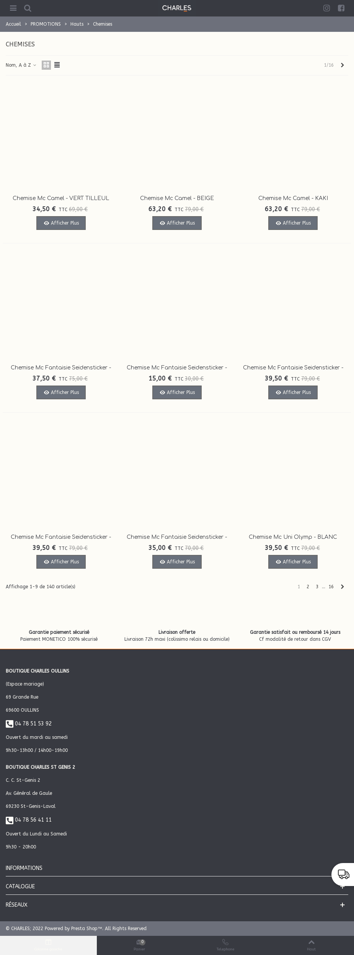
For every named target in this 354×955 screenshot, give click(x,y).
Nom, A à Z (21, 65)
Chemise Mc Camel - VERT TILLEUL (61, 198)
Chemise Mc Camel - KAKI (293, 198)
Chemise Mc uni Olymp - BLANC (293, 537)
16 (331, 586)
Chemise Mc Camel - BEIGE (177, 198)
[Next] (342, 65)
